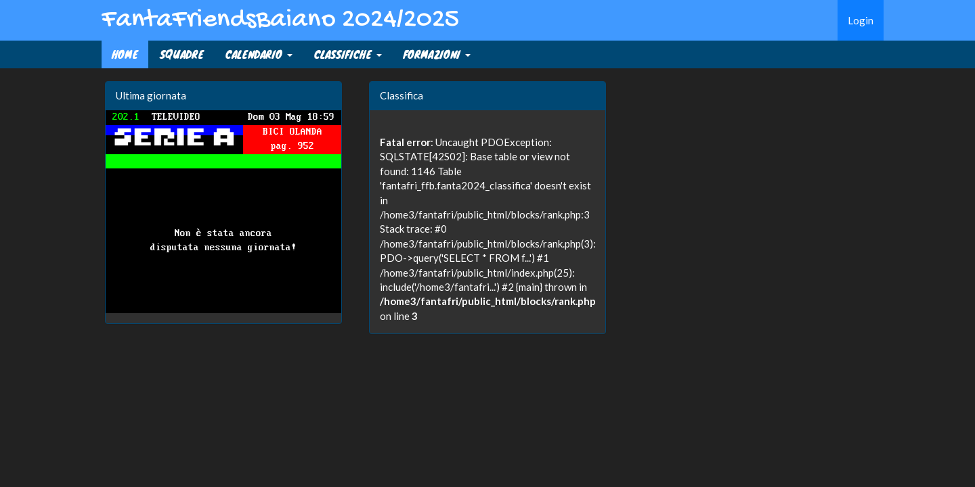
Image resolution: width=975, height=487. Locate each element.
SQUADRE (182, 54)
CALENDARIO (258, 54)
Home (125, 54)
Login (860, 20)
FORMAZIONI (437, 54)
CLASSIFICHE (348, 54)
